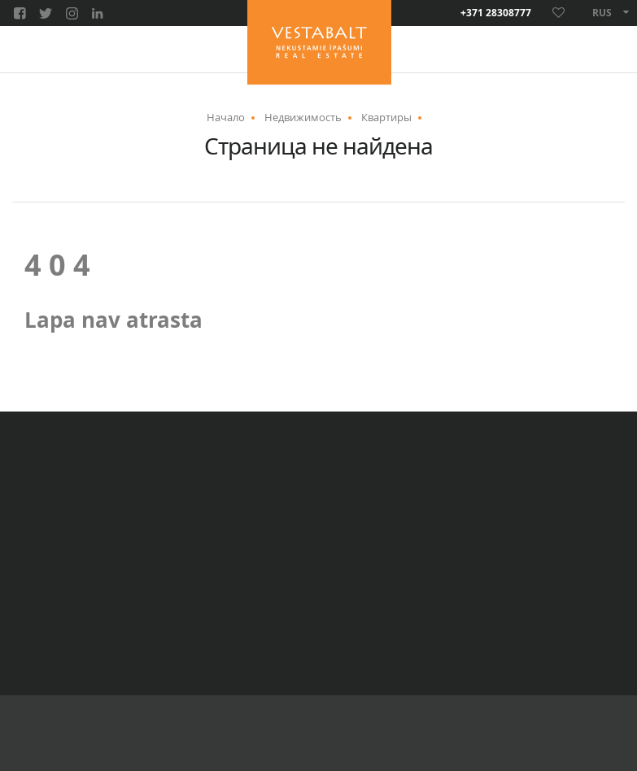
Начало (226, 117)
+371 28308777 (495, 13)
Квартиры (386, 117)
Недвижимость (303, 117)
